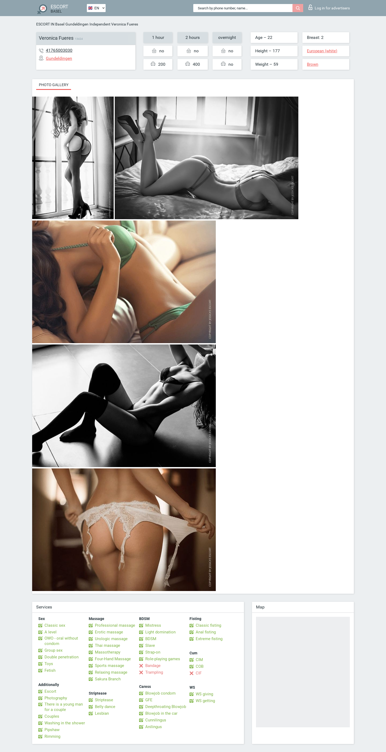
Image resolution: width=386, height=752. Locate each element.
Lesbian (102, 713)
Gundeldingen (76, 24)
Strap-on (152, 652)
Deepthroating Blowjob (165, 706)
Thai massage (107, 645)
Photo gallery (53, 85)
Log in (329, 7)
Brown (312, 64)
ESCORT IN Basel (50, 24)
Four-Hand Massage (113, 658)
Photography (55, 698)
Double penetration (61, 657)
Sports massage (109, 665)
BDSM (150, 638)
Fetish (49, 670)
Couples (51, 716)
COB (199, 666)
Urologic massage (111, 638)
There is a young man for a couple (63, 707)
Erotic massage (109, 632)
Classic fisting (208, 625)
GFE (149, 700)
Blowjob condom (160, 693)
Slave (150, 645)
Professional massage (115, 625)
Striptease (104, 700)
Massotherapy (107, 652)
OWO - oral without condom (61, 641)
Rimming (52, 736)
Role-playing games (162, 658)
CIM (199, 659)
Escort (50, 691)
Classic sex (54, 625)
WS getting (205, 700)
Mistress (153, 625)
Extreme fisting (209, 638)
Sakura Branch (108, 679)
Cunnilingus (155, 720)
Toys (48, 663)
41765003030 (59, 50)
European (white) (322, 51)
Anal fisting (206, 632)
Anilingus (153, 726)
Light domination (160, 632)
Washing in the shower (64, 723)
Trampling (154, 672)
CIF (199, 673)
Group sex (53, 650)
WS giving (204, 694)
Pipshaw (52, 729)
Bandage (153, 665)
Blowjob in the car (161, 713)
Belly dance (105, 706)
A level (50, 632)
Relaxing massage (111, 672)
